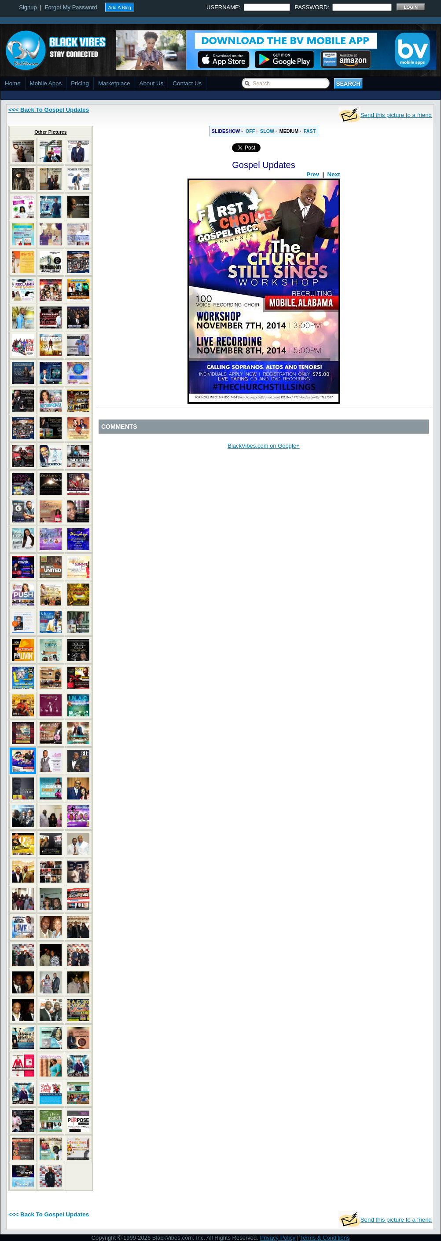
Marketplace (114, 83)
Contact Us (187, 83)
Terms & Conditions (325, 1237)
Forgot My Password (71, 7)
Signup (28, 7)
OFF (250, 131)
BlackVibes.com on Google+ (263, 445)
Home (13, 83)
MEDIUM (288, 131)
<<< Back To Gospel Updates (48, 109)
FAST (310, 131)
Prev (312, 174)
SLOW (267, 131)
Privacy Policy (277, 1237)
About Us (152, 83)
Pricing (80, 83)
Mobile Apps (46, 83)
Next (333, 174)
